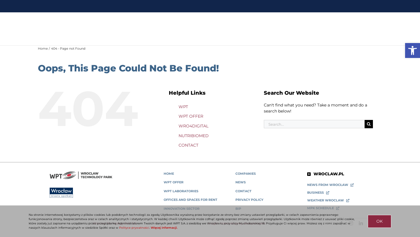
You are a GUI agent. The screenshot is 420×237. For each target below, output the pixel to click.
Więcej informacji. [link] (164, 228)
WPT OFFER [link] (191, 116)
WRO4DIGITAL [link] (193, 126)
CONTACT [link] (188, 145)
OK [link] (379, 221)
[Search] (369, 124)
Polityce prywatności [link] (134, 228)
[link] (412, 50)
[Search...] (314, 124)
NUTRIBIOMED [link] (194, 135)
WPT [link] (183, 106)
